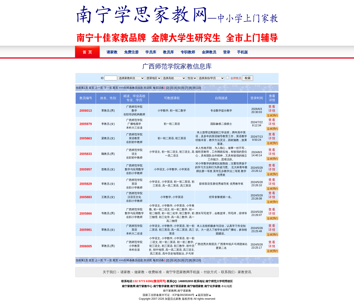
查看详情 (272, 108)
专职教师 (188, 52)
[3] (171, 87)
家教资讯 (244, 272)
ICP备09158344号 (183, 295)
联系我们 (228, 272)
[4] (175, 87)
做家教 (139, 272)
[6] (182, 87)
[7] (186, 87)
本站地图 (226, 286)
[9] (194, 87)
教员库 (168, 52)
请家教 (112, 52)
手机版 (242, 52)
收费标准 (155, 272)
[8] (190, 87)
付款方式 (210, 272)
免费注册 (131, 52)
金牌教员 (209, 52)
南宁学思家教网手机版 (183, 272)
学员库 (150, 52)
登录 (226, 52)
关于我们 (109, 272)
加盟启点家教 (173, 298)
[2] (167, 87)
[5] (178, 87)
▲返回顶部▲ (203, 295)
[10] (198, 87)
